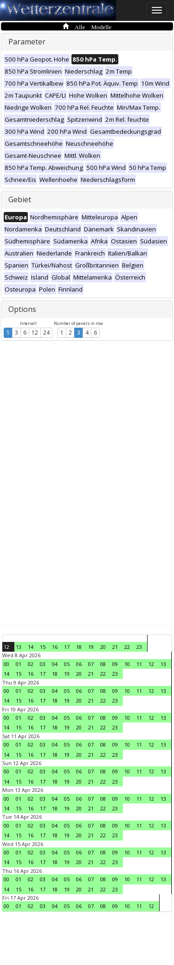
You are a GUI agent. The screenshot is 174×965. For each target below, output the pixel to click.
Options (22, 309)
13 (18, 646)
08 (103, 663)
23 (139, 646)
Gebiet (19, 199)
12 (35, 332)
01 (18, 663)
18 (79, 646)
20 (103, 646)
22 (127, 646)
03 (42, 663)
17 (67, 646)
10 (127, 663)
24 (46, 332)
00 (6, 663)
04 (55, 663)
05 (67, 663)
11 (139, 663)
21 (115, 646)
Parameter (26, 42)
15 (42, 646)
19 (91, 646)
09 (115, 663)
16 (55, 646)
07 (91, 663)
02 (30, 663)
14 (30, 646)
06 (79, 663)
